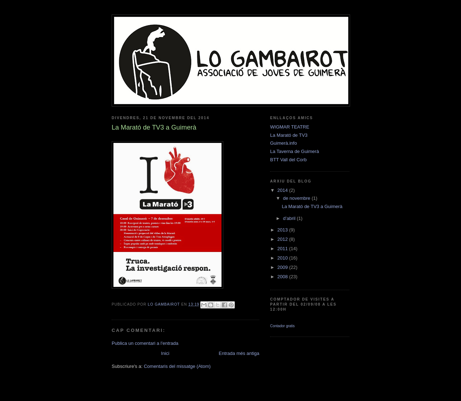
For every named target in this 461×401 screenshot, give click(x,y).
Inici (165, 353)
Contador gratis (282, 326)
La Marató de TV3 (289, 135)
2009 (283, 267)
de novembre (297, 198)
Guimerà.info (283, 143)
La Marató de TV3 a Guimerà (312, 206)
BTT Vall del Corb (288, 159)
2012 (283, 239)
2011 (283, 248)
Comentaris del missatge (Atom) (177, 366)
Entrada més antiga (239, 353)
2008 (283, 276)
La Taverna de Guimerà (294, 151)
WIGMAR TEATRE (289, 127)
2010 (283, 258)
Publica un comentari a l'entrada (145, 343)
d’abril (290, 218)
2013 (283, 230)
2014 (283, 190)
